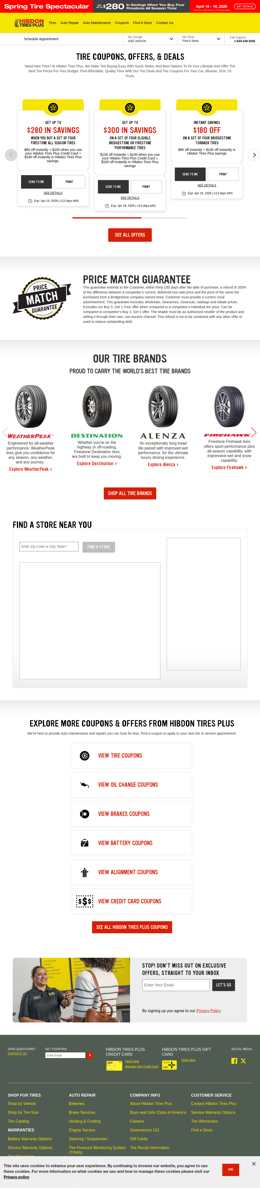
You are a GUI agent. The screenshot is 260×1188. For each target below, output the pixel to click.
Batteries (76, 987)
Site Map (13, 1143)
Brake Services (82, 996)
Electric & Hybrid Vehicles (91, 1062)
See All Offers (130, 234)
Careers (137, 1005)
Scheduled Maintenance (90, 1089)
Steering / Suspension (88, 1022)
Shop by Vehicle (22, 987)
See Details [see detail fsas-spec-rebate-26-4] (53, 193)
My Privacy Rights (19, 1149)
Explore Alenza (161, 464)
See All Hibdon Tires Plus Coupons (132, 810)
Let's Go (223, 868)
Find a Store (202, 1013)
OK (230, 1170)
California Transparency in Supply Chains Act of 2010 (206, 1143)
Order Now (188, 943)
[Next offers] (254, 155)
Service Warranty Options (30, 1031)
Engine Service (82, 1013)
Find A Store (98, 547)
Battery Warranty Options (30, 1022)
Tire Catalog (18, 1005)
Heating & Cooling (85, 1005)
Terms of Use (35, 1143)
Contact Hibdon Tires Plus (213, 987)
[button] (52, 22)
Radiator (76, 1080)
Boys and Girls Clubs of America (158, 996)
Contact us (17, 937)
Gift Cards (139, 1022)
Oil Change (79, 1071)
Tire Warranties (21, 1040)
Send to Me (36, 182)
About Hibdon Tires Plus (151, 987)
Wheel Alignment (83, 1106)
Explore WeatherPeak (29, 469)
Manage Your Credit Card (141, 950)
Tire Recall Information (149, 1031)
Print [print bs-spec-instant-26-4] (223, 174)
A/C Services (80, 1124)
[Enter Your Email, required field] (176, 868)
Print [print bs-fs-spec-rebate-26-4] (146, 187)
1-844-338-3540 (244, 41)
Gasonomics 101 (144, 1013)
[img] (204, 604)
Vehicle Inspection (85, 1098)
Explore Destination (95, 463)
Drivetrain (77, 1054)
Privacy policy (16, 1178)
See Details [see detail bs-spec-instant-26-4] (207, 185)
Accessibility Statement (149, 1143)
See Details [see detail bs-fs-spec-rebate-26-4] (130, 198)
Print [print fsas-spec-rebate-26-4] (69, 182)
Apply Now (132, 944)
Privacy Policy (208, 894)
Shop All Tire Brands (130, 493)
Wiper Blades (80, 1115)
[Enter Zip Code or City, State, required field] (49, 546)
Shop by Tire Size (23, 996)
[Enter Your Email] (65, 938)
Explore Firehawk (228, 467)
